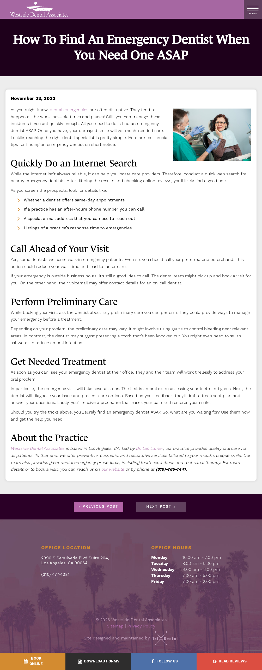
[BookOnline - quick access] (32, 661)
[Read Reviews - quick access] (229, 661)
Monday (159, 557)
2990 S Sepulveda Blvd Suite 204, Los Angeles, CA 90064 (75, 560)
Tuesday (159, 563)
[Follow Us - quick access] (164, 661)
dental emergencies (69, 109)
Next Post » (161, 506)
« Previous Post (98, 506)
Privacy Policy (141, 626)
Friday (157, 581)
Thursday (160, 575)
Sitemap (115, 626)
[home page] (39, 9)
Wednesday (162, 569)
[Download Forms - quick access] (98, 661)
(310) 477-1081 (55, 574)
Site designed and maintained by (131, 638)
